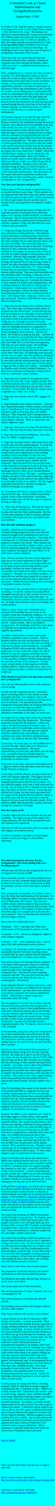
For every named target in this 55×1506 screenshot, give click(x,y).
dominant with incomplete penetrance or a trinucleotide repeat (27, 1198)
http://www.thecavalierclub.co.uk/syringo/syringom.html (27, 1480)
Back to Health (8, 1440)
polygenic (22, 1186)
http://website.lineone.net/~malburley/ (19, 1492)
